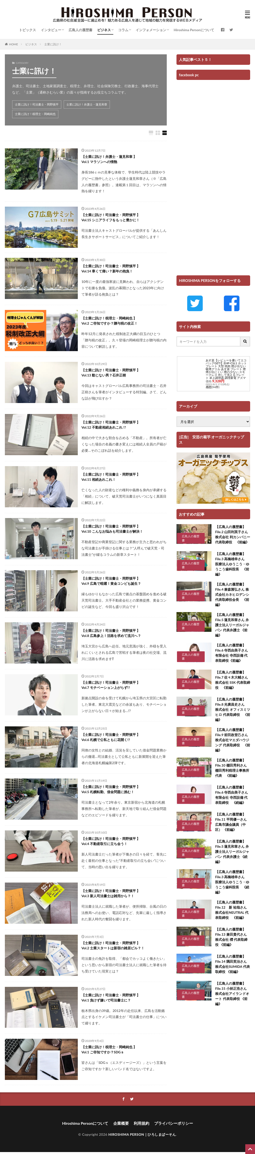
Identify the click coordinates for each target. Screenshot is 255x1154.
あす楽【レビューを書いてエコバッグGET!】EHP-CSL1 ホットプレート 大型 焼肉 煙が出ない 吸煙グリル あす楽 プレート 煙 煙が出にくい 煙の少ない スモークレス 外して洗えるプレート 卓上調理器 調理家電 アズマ (226, 369)
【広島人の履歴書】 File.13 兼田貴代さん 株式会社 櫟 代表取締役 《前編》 (231, 937)
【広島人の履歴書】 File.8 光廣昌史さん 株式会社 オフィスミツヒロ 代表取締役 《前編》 (232, 709)
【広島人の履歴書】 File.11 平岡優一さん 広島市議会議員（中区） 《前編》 (232, 822)
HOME (13, 44)
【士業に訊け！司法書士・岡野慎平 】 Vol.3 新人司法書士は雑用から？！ (110, 893)
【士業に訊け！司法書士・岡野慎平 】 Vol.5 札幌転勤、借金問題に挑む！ (110, 789)
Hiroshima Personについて (194, 30)
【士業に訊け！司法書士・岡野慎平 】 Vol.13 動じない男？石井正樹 (110, 372)
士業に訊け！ (53, 44)
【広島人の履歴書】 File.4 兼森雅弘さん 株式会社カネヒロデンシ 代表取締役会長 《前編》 (232, 594)
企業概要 (121, 1123)
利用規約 (141, 1123)
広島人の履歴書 (80, 30)
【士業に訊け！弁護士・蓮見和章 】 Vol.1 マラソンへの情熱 (109, 159)
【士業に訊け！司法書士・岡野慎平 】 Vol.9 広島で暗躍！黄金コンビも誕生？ (111, 581)
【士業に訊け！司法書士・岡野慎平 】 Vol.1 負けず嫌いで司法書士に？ (110, 997)
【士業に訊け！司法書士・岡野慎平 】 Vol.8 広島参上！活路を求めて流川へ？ (111, 633)
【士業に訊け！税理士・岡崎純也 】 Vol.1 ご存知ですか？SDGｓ (109, 1049)
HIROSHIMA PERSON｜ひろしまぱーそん (142, 1134)
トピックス (27, 30)
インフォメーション (151, 30)
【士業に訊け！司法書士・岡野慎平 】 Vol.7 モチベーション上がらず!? (110, 685)
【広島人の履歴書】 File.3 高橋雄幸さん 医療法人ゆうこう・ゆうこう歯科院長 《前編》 (232, 564)
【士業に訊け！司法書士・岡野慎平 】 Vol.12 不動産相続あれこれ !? (110, 424)
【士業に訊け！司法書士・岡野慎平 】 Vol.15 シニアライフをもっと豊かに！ (110, 217)
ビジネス (104, 30)
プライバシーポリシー (173, 1123)
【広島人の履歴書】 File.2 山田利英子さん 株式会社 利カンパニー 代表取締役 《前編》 (232, 534)
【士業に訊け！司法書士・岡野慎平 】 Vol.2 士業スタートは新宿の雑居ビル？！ (112, 945)
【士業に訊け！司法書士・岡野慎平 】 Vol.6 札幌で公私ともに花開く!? (110, 737)
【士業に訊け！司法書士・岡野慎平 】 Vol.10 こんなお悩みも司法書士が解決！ (112, 528)
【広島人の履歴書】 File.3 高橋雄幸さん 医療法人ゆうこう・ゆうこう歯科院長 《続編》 (232, 882)
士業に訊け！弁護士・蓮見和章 (86, 104)
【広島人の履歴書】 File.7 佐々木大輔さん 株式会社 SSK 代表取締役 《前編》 (232, 680)
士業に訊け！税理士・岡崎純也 (35, 114)
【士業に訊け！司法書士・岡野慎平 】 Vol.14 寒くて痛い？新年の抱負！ (110, 268)
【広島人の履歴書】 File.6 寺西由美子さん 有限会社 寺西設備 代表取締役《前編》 (231, 653)
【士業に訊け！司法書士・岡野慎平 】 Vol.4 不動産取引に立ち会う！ (110, 841)
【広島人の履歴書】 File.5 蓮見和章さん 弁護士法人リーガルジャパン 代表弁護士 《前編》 (232, 625)
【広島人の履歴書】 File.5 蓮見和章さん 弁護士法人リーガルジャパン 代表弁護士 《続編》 (232, 851)
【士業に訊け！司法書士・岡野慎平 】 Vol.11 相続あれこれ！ (110, 476)
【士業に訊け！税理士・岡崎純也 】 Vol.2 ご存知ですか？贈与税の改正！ (109, 320)
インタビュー (51, 30)
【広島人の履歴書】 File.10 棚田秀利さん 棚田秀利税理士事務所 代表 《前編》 (232, 768)
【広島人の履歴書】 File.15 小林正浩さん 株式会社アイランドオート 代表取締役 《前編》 (232, 993)
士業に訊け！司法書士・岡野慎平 (37, 104)
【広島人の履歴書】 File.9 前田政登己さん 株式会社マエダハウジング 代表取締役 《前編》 (232, 740)
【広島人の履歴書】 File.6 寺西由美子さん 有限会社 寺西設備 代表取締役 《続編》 (232, 795)
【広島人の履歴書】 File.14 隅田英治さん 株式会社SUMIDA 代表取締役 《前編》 (232, 964)
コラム (123, 30)
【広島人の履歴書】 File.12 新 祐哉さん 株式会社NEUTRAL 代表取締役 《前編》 (232, 910)
